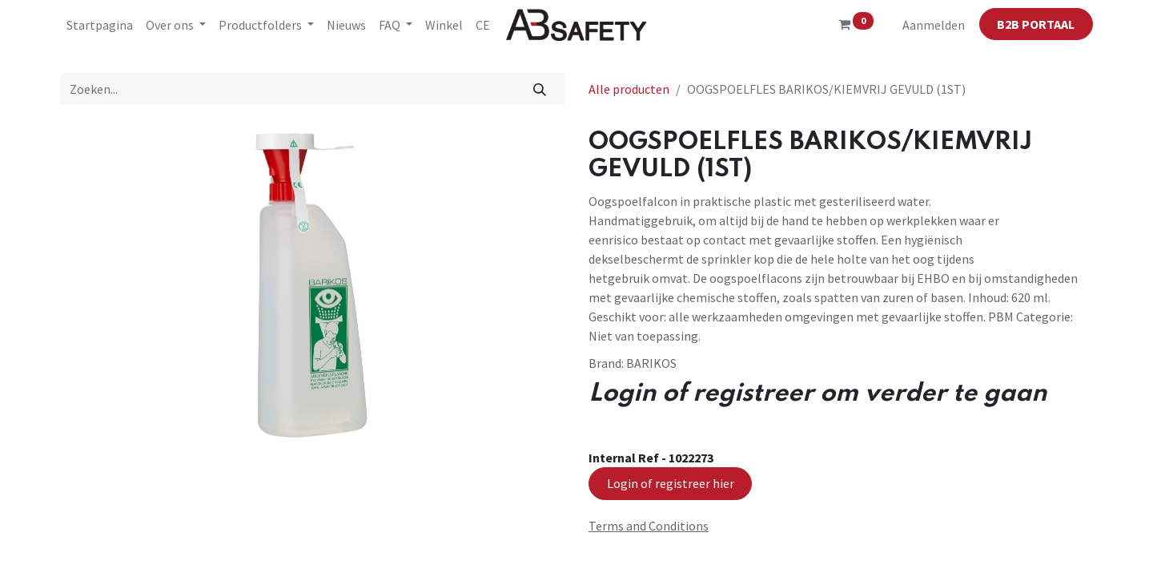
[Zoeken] (540, 89)
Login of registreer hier (670, 483)
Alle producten (629, 89)
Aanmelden (933, 25)
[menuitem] (99, 25)
